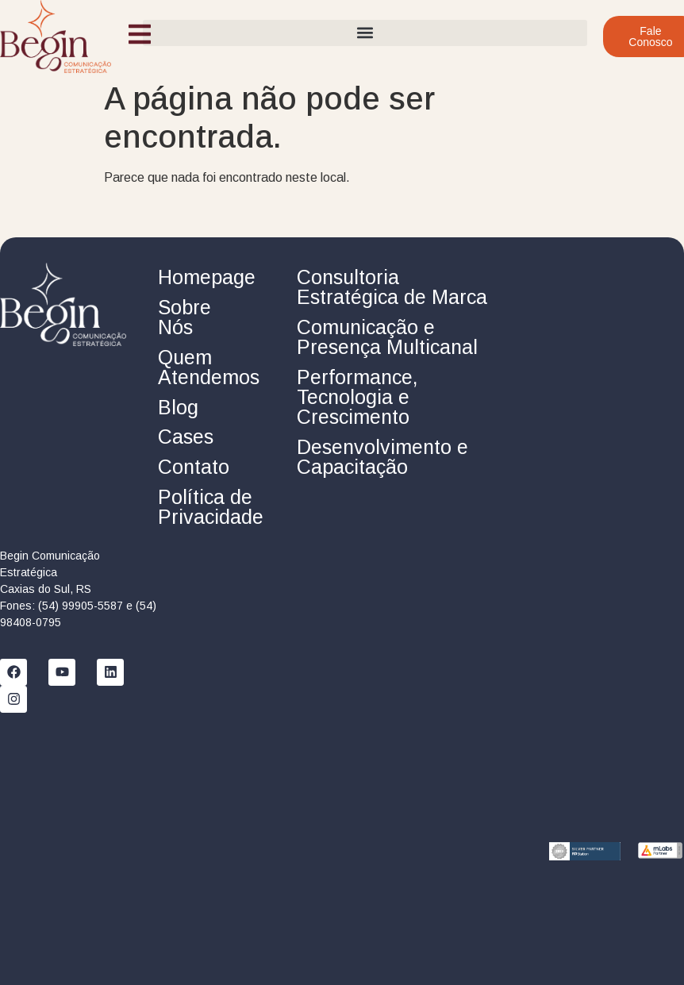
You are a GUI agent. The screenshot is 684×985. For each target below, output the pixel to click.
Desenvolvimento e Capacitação (382, 457)
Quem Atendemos (208, 367)
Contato (193, 467)
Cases (185, 436)
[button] (365, 33)
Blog (178, 407)
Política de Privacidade (210, 507)
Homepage (207, 277)
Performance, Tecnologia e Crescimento (357, 397)
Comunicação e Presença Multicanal (387, 337)
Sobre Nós (184, 317)
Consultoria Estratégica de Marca (392, 287)
